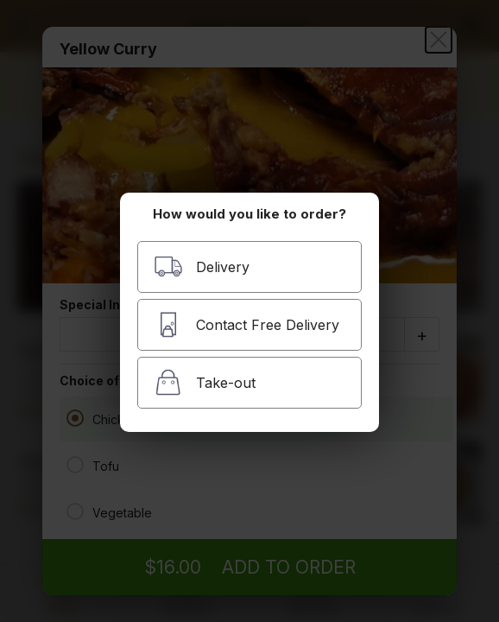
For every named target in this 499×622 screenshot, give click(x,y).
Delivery (202, 266)
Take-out (205, 382)
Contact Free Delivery (246, 324)
